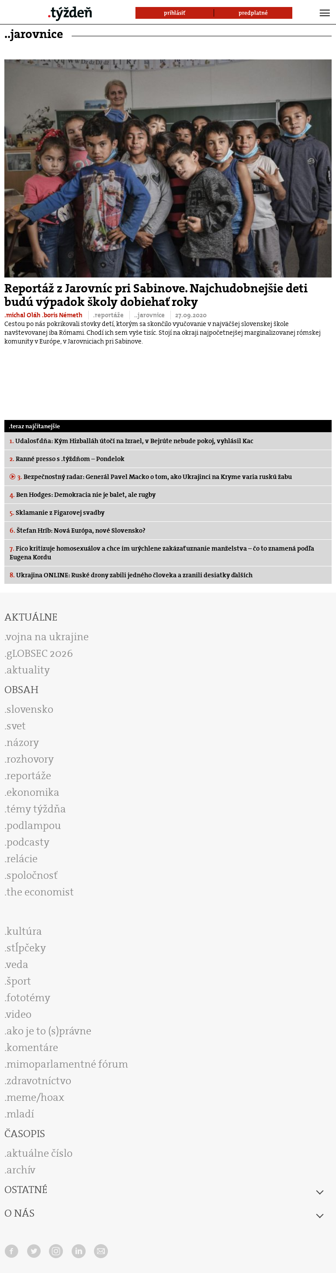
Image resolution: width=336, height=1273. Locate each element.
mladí (20, 1114)
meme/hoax (35, 1097)
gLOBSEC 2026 (40, 653)
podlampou (34, 825)
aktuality (28, 670)
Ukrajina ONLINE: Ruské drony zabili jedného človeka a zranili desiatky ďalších (131, 575)
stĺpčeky (26, 948)
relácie (22, 859)
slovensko (30, 709)
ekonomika (33, 792)
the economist (40, 892)
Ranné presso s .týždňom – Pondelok (67, 458)
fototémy (28, 998)
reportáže (29, 776)
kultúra (24, 931)
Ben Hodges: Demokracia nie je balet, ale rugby (83, 494)
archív (21, 1170)
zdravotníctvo (39, 1081)
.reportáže (109, 315)
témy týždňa (36, 809)
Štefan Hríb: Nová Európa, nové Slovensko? (77, 530)
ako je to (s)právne (49, 1031)
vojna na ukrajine (47, 637)
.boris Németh (63, 315)
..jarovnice (150, 315)
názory (23, 742)
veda (17, 964)
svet (16, 726)
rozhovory (30, 759)
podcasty (28, 842)
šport (19, 981)
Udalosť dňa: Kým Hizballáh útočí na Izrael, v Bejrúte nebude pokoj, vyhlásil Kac (131, 441)
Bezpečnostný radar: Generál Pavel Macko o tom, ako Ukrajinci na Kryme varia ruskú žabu (154, 476)
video (18, 1014)
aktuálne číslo (40, 1153)
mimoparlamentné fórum (67, 1064)
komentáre (32, 1047)
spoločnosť (32, 875)
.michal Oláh (23, 315)
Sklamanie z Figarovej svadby (57, 512)
